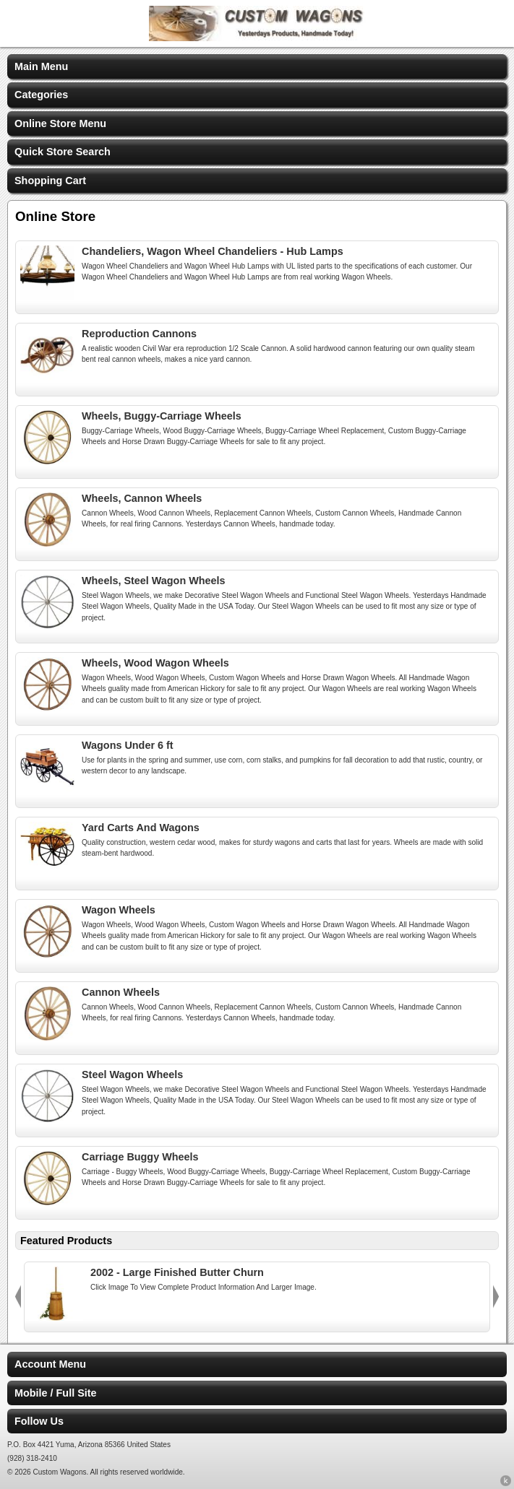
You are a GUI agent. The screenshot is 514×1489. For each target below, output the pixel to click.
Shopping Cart (50, 180)
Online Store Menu (60, 123)
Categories (41, 94)
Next (496, 1297)
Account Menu (50, 1364)
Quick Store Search (62, 151)
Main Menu (41, 66)
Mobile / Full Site (55, 1393)
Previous (18, 1297)
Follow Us (39, 1421)
